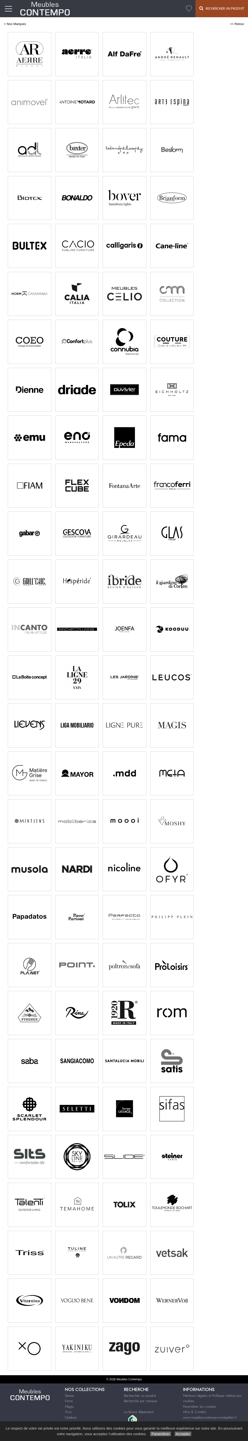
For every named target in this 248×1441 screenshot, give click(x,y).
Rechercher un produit (140, 1395)
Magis (69, 1406)
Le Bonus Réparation (139, 1412)
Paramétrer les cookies (199, 1406)
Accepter (183, 1434)
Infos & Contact (194, 1412)
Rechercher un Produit (221, 8)
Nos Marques (16, 24)
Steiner (69, 1395)
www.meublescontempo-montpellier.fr (210, 1417)
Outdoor (71, 1417)
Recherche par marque (140, 1401)
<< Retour (237, 24)
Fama (69, 1401)
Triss (68, 1412)
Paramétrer (160, 1434)
